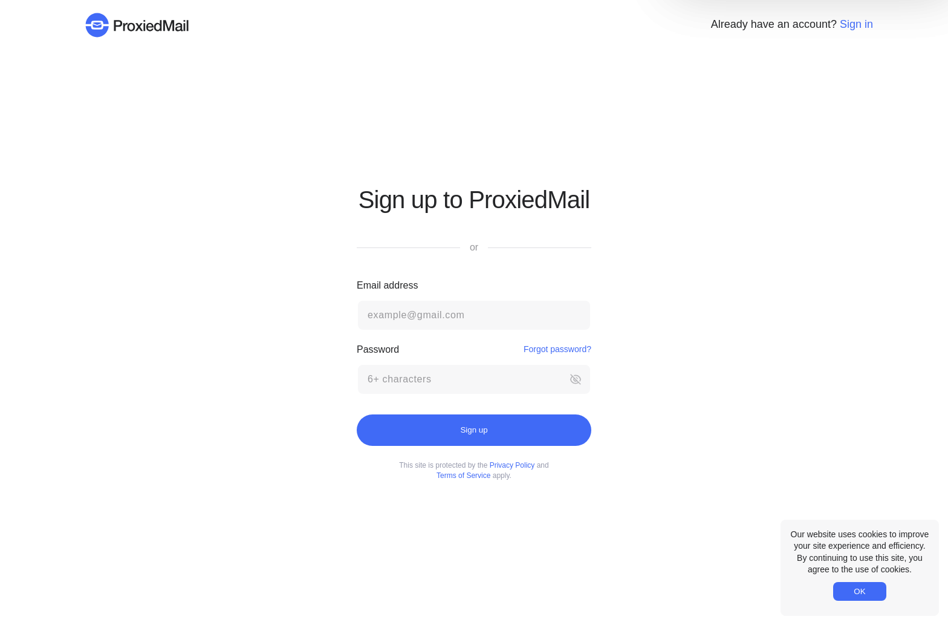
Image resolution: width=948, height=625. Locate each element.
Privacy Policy (512, 465)
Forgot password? (557, 349)
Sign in (856, 24)
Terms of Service (463, 475)
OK (859, 591)
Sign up (473, 429)
